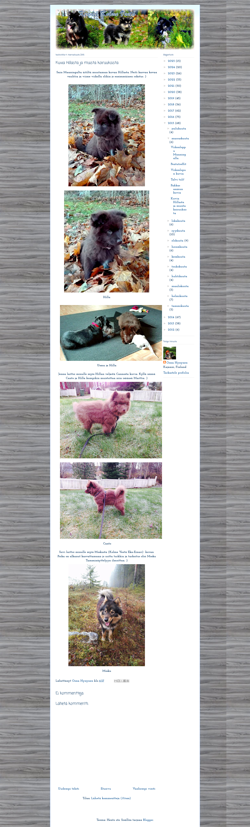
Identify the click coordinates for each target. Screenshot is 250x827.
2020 (172, 92)
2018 (171, 104)
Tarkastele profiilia (176, 372)
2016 (171, 117)
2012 (171, 329)
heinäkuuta (179, 246)
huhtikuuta (179, 276)
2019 (171, 98)
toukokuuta (179, 266)
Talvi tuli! (177, 179)
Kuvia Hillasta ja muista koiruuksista (178, 206)
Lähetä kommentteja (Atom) (111, 798)
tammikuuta (180, 306)
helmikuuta (180, 296)
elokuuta (178, 240)
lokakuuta (178, 220)
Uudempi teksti (68, 788)
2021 (171, 85)
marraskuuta (180, 138)
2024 (172, 67)
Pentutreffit (178, 164)
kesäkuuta (178, 256)
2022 (172, 79)
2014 (171, 317)
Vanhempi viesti (144, 788)
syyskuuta (178, 230)
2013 (171, 323)
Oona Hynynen (177, 362)
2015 (171, 123)
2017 (171, 110)
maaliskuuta (180, 286)
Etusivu (106, 788)
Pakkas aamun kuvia (177, 189)
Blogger (148, 820)
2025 (172, 61)
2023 (172, 73)
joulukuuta (179, 128)
